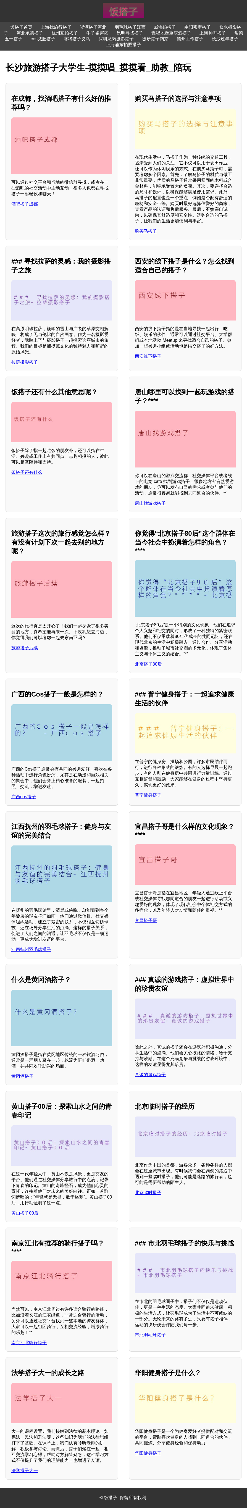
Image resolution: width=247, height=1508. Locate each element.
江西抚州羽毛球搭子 (31, 949)
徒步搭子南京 (155, 38)
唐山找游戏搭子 (150, 503)
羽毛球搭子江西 (130, 27)
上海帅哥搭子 (212, 33)
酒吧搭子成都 (24, 204)
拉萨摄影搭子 (24, 362)
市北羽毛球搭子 (150, 1335)
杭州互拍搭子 (64, 33)
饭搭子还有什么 (26, 472)
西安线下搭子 (148, 356)
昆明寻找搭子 (130, 33)
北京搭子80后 (148, 664)
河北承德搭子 (30, 33)
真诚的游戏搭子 (150, 1074)
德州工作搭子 (190, 38)
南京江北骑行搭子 (29, 1342)
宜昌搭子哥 (146, 920)
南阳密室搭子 (197, 27)
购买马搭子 (146, 231)
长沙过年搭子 (225, 38)
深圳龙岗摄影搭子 (116, 38)
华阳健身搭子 (148, 1453)
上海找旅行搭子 (56, 27)
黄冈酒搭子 (22, 1076)
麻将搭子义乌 (77, 38)
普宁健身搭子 (148, 795)
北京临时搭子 (148, 1192)
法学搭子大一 (24, 1470)
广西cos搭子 (23, 796)
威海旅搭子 (165, 27)
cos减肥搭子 (43, 38)
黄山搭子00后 (24, 1213)
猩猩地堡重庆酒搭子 (171, 33)
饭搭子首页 (21, 27)
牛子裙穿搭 (97, 33)
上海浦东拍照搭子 (123, 44)
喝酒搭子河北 (93, 27)
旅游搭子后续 (24, 647)
